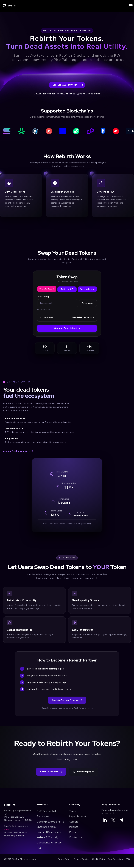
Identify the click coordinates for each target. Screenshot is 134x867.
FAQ (128, 862)
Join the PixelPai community (18, 451)
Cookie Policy (98, 862)
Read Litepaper (83, 774)
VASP (6, 832)
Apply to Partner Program (67, 703)
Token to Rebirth (46, 289)
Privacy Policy (64, 862)
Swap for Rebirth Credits (67, 328)
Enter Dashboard (51, 774)
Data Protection (115, 862)
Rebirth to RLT (67, 289)
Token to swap (43, 297)
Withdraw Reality (87, 289)
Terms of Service (81, 862)
